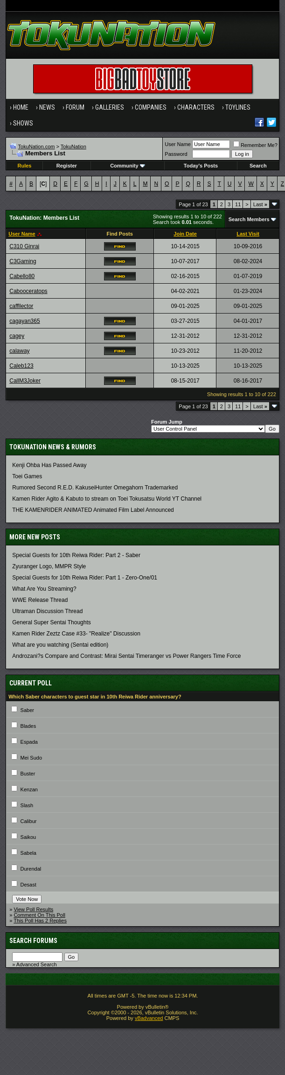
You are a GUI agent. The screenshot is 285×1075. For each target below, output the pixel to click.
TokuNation (73, 146)
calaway (19, 351)
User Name (178, 144)
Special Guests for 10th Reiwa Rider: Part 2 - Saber (76, 555)
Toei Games (27, 476)
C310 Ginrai (24, 246)
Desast (28, 884)
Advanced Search (36, 964)
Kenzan (29, 789)
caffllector (21, 306)
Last (260, 204)
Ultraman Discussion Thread (47, 611)
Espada (29, 742)
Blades (28, 726)
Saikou (28, 837)
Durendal (31, 869)
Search (258, 165)
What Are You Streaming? (44, 589)
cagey (16, 336)
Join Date (185, 234)
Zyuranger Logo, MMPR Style (49, 566)
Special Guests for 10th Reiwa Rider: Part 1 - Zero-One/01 (84, 577)
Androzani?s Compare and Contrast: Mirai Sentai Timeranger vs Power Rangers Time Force (126, 656)
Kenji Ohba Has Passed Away (49, 465)
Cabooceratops (28, 291)
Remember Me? (255, 145)
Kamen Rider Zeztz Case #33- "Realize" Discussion (76, 633)
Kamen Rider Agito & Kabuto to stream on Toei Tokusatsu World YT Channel (107, 499)
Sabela (28, 853)
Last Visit (247, 234)
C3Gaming (22, 261)
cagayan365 (24, 321)
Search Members (249, 219)
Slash (27, 805)
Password (176, 154)
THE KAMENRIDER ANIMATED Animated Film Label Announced (93, 510)
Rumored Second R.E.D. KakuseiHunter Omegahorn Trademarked (95, 487)
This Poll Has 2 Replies (40, 920)
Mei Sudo (31, 758)
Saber (27, 710)
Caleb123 (21, 366)
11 (238, 204)
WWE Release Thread (40, 600)
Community (127, 165)
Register (66, 165)
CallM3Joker (25, 380)
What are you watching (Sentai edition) (60, 645)
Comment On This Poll (39, 915)
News (47, 107)
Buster (28, 773)
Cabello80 (22, 276)
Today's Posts (201, 165)
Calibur (29, 821)
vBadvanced (149, 1018)
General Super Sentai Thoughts (51, 622)
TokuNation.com (36, 146)
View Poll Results (33, 909)
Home (20, 107)
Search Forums (33, 940)
